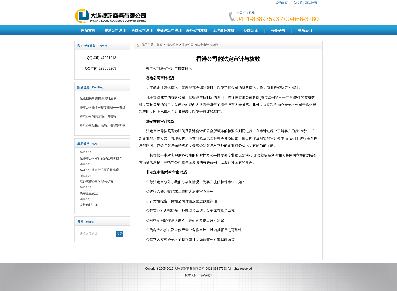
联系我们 (305, 30)
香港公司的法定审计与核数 (98, 116)
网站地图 (311, 3)
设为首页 (282, 3)
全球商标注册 (223, 30)
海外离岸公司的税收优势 (96, 181)
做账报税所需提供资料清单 (98, 98)
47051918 (108, 58)
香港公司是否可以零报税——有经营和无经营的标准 (102, 109)
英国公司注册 (142, 30)
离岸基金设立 (89, 193)
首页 (160, 45)
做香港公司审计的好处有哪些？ (101, 158)
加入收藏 (296, 3)
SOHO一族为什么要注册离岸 (99, 170)
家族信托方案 (89, 205)
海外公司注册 (196, 30)
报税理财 (172, 45)
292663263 (107, 68)
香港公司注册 (115, 30)
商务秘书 (278, 30)
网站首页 (88, 30)
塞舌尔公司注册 (169, 30)
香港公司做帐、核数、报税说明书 (102, 125)
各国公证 (251, 30)
